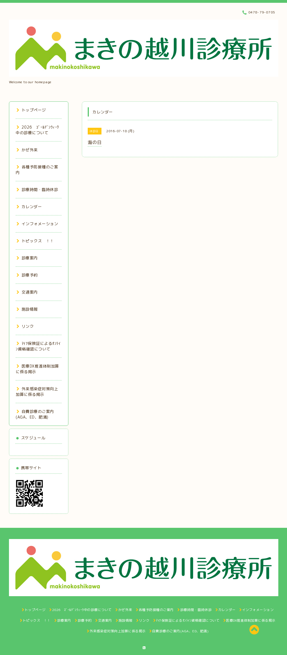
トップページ (31, 110)
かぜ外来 (27, 149)
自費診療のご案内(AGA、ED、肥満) (35, 414)
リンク (25, 326)
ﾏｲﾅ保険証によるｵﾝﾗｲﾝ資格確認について (38, 346)
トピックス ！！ (35, 240)
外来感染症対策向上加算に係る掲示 (37, 391)
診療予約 (27, 275)
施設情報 (27, 309)
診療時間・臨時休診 (37, 189)
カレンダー (29, 206)
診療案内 (27, 258)
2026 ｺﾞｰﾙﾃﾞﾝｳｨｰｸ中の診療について (37, 129)
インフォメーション (37, 223)
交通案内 (27, 292)
